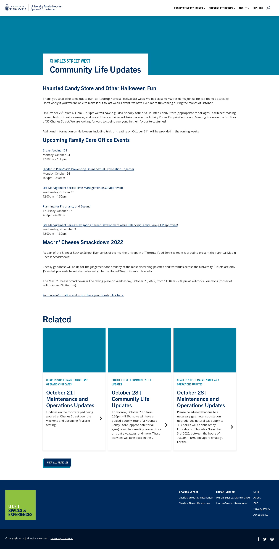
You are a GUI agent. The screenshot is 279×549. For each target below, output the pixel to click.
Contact (258, 8)
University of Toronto (62, 537)
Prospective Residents (188, 8)
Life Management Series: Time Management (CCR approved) (83, 187)
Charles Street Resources (194, 502)
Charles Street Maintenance (196, 497)
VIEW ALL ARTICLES (58, 461)
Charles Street (188, 491)
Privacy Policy (261, 508)
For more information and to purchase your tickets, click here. (84, 295)
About (243, 8)
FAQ (256, 502)
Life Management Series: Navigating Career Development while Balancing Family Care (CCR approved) (111, 224)
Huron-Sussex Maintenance (233, 497)
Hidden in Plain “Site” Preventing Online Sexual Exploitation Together (89, 169)
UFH (256, 491)
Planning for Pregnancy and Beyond (67, 206)
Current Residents (221, 8)
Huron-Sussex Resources (232, 502)
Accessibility (260, 514)
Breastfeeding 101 (55, 150)
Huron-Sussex (225, 491)
